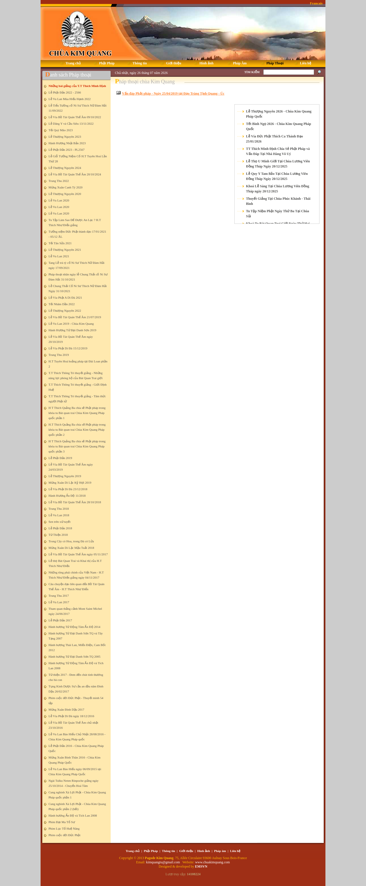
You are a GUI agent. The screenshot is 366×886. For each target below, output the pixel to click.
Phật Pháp (151, 851)
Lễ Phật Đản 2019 (60, 458)
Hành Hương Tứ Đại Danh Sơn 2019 (72, 330)
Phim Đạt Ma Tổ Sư (62, 822)
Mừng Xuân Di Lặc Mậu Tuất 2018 (71, 547)
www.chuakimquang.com (212, 862)
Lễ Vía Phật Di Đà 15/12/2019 (68, 348)
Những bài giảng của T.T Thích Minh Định (77, 86)
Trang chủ (133, 851)
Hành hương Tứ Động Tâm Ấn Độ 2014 (74, 626)
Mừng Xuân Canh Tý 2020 (66, 187)
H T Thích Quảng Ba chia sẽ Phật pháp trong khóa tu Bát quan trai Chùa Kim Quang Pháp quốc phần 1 (77, 413)
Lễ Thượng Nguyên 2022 (65, 310)
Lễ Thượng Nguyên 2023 (65, 136)
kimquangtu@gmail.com (163, 862)
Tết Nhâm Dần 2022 (62, 304)
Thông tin (168, 851)
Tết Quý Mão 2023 (61, 130)
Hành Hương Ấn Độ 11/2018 (67, 495)
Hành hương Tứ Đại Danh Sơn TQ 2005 (74, 656)
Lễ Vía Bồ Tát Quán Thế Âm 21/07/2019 (75, 317)
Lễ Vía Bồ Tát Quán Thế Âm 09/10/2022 (75, 117)
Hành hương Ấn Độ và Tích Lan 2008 (73, 815)
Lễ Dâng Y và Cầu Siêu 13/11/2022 (71, 123)
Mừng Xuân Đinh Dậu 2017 (66, 709)
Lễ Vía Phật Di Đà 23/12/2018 (68, 489)
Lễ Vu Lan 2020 (59, 200)
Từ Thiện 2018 (58, 534)
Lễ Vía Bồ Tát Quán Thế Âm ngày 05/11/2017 (78, 554)
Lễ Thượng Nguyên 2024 (65, 167)
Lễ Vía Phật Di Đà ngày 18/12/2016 (71, 716)
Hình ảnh (203, 851)
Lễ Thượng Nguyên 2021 (65, 249)
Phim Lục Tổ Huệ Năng (64, 828)
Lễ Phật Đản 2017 (60, 620)
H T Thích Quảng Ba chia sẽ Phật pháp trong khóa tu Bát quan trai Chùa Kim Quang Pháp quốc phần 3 (77, 446)
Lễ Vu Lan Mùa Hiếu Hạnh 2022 (70, 99)
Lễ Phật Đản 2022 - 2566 (65, 92)
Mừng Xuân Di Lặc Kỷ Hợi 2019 (70, 482)
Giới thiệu (186, 851)
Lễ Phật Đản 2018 (60, 528)
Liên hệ (235, 851)
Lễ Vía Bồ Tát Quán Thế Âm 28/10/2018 (75, 502)
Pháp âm (220, 851)
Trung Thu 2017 (59, 595)
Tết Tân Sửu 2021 (60, 243)
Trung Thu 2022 (59, 180)
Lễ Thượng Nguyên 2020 (65, 194)
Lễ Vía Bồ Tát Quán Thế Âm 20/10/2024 (75, 174)
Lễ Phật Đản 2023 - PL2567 (67, 149)
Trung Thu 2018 (59, 508)
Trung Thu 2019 (59, 354)
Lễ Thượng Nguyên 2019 (65, 476)
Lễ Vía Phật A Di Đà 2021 (65, 297)
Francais (316, 3)
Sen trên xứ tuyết (59, 521)
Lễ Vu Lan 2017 (59, 602)
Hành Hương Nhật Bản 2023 (67, 143)
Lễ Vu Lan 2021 (59, 256)
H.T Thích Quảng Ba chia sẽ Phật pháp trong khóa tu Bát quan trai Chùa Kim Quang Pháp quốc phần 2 (77, 429)
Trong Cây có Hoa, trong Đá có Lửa (71, 541)
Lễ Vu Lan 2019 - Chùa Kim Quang (71, 323)
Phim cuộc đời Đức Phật (65, 835)
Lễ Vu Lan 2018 (59, 515)
